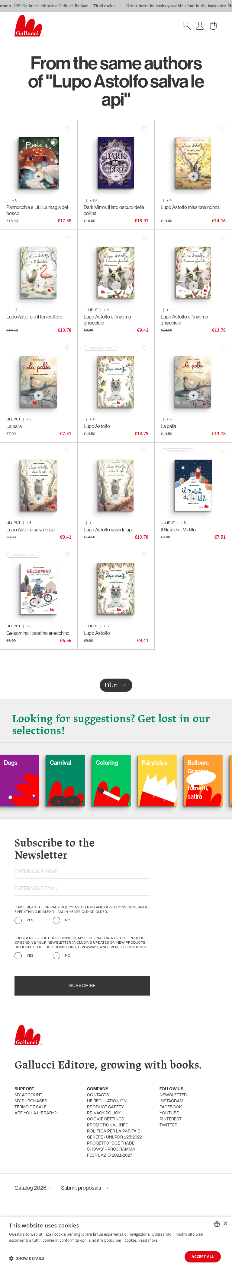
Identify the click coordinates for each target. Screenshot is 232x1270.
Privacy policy (104, 1113)
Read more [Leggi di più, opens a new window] (148, 1240)
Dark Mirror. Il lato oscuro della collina (114, 210)
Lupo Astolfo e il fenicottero (34, 317)
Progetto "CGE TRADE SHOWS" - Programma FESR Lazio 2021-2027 (111, 1149)
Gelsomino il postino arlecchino (37, 633)
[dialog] (116, 1243)
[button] (26, 1258)
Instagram (171, 1101)
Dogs (24, 762)
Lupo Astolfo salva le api (30, 530)
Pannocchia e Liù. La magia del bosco (37, 210)
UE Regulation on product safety (107, 1104)
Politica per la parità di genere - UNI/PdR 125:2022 (114, 1134)
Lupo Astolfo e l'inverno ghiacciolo (107, 320)
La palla (14, 426)
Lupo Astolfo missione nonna (190, 207)
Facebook (171, 1107)
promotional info (108, 1125)
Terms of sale (30, 1107)
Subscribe (82, 985)
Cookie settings (105, 1119)
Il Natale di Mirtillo (178, 530)
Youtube (169, 1113)
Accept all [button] (203, 1256)
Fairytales (168, 762)
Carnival (74, 762)
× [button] (225, 1223)
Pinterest (171, 1119)
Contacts (98, 1095)
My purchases (30, 1101)
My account (28, 1095)
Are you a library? (35, 1113)
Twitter (168, 1125)
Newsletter (173, 1095)
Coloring (121, 762)
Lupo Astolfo (97, 426)
